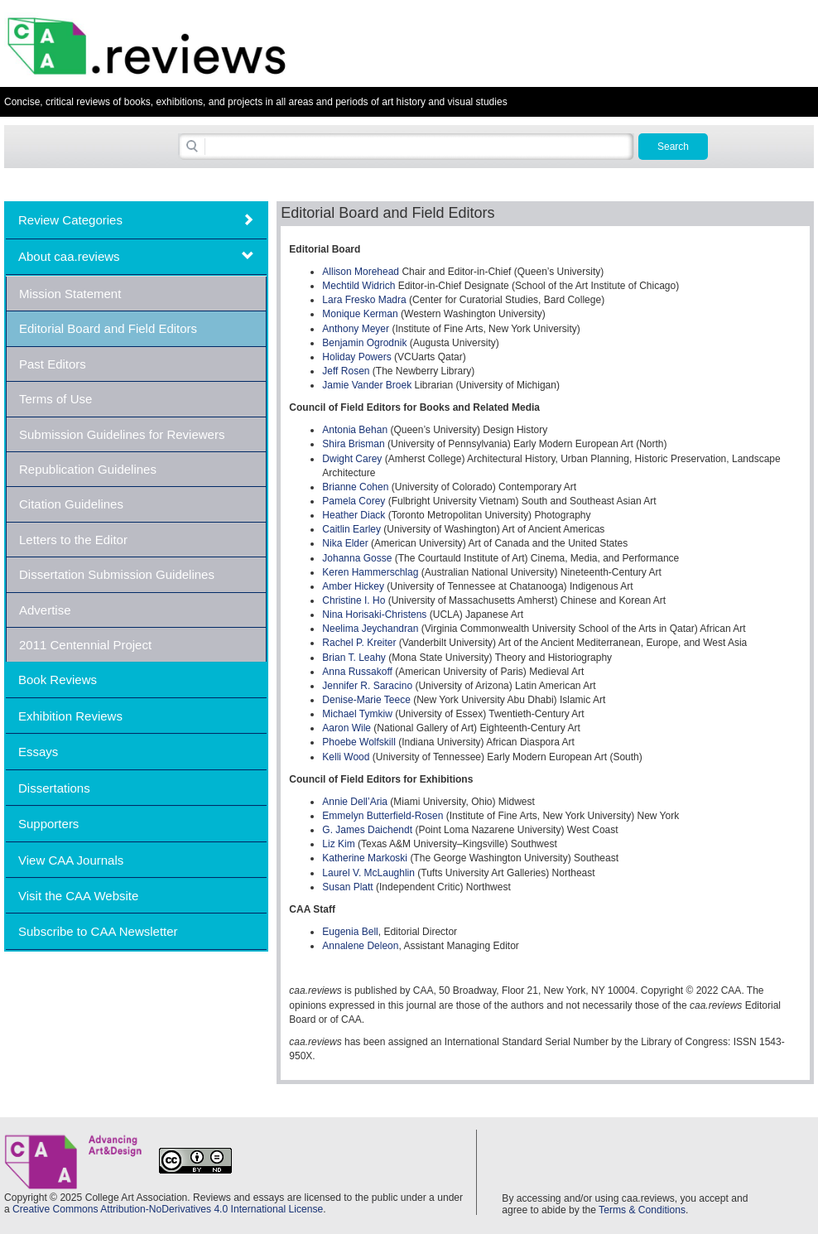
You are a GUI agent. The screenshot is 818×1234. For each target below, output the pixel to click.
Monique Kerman (359, 314)
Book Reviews (57, 679)
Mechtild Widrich (358, 286)
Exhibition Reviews (70, 716)
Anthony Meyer (355, 329)
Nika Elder (345, 543)
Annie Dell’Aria (354, 801)
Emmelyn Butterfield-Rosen (382, 816)
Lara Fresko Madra (364, 300)
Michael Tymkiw (357, 714)
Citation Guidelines (71, 504)
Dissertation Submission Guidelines (116, 574)
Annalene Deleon (360, 946)
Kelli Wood (345, 757)
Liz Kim (338, 844)
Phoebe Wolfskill (360, 742)
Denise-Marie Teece (366, 700)
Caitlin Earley (352, 529)
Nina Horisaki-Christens (374, 614)
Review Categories (70, 220)
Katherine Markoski (366, 858)
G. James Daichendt (367, 830)
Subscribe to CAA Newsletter (98, 931)
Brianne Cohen (355, 487)
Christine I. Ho (353, 600)
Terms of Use (55, 399)
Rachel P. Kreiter (359, 642)
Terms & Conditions (642, 1210)
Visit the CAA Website (78, 896)
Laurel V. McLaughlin (368, 873)
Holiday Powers (356, 357)
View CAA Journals (70, 860)
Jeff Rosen (345, 371)
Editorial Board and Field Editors (108, 328)
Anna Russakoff (357, 671)
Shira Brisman (353, 444)
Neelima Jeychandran (370, 628)
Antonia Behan (354, 430)
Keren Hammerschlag (370, 572)
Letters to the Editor (73, 540)
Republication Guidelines (87, 469)
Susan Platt (347, 887)
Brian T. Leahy (354, 657)
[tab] (136, 220)
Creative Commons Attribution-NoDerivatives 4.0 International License (167, 1209)
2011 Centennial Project (85, 645)
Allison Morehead (360, 271)
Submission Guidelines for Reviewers (121, 434)
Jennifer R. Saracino (367, 686)
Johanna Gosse (357, 558)
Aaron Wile (346, 728)
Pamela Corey (353, 501)
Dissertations (54, 788)
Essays (38, 752)
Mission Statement (70, 294)
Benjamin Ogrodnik (364, 343)
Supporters (48, 824)
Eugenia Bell (350, 932)
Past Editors (52, 364)
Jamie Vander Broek (366, 385)
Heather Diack (354, 515)
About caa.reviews (69, 256)
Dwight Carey (353, 459)
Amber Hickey (353, 586)
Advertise (45, 610)
